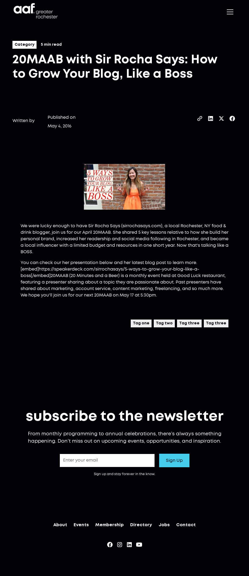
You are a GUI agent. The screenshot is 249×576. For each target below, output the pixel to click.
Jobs (164, 526)
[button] (229, 12)
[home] (35, 12)
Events (81, 526)
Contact (186, 526)
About (60, 526)
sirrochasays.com (142, 226)
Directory (141, 526)
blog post (155, 263)
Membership (109, 526)
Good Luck (189, 276)
